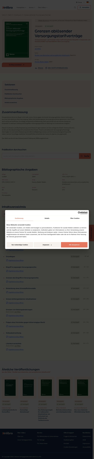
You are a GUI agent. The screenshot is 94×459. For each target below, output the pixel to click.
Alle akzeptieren (74, 245)
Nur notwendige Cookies (20, 245)
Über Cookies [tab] (74, 218)
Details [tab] (47, 218)
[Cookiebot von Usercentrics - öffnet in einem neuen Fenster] (79, 212)
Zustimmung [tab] (19, 218)
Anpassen (47, 245)
